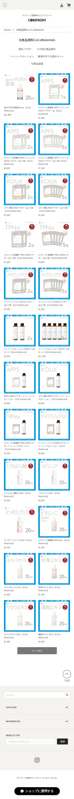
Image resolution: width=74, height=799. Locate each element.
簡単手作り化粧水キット (51, 56)
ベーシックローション (22, 56)
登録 (62, 741)
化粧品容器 (37, 63)
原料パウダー (26, 49)
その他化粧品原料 (46, 49)
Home (7, 29)
